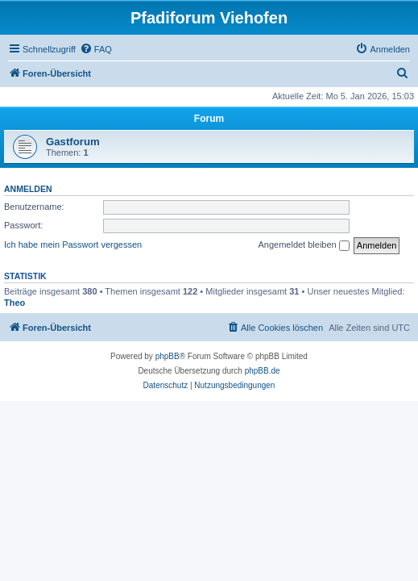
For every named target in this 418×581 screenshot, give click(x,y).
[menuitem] (96, 49)
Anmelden (28, 189)
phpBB (167, 356)
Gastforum (73, 142)
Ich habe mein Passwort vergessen (73, 244)
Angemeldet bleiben (303, 245)
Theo (14, 302)
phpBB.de (262, 370)
